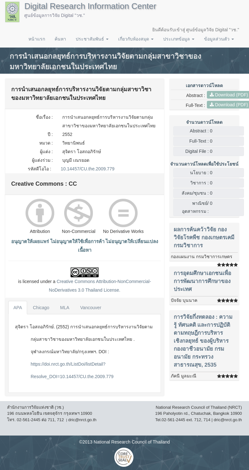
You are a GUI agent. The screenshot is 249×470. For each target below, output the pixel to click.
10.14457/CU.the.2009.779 (87, 168)
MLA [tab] (64, 307)
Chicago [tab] (41, 307)
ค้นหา (60, 38)
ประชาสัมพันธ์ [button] (92, 38)
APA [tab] (17, 307)
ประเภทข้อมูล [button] (178, 38)
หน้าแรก (36, 38)
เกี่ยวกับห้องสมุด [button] (136, 38)
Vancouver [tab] (90, 307)
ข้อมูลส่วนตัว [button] (219, 38)
